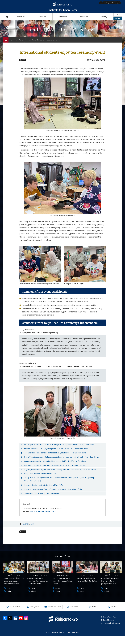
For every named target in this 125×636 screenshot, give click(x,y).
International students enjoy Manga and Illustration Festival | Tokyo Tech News (56, 448)
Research (63, 16)
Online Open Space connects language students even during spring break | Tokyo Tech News (61, 457)
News (21, 40)
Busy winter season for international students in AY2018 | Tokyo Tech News (54, 465)
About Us (21, 16)
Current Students (108, 620)
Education (42, 16)
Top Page (6, 16)
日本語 (118, 15)
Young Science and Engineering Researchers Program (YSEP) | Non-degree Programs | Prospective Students (59, 479)
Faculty (104, 16)
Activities (84, 16)
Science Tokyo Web (109, 617)
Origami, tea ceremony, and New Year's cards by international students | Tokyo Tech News (60, 469)
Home (12, 40)
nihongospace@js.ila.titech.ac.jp (43, 511)
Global (33, 524)
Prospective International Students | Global (41, 473)
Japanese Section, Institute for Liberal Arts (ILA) (43, 485)
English (117, 18)
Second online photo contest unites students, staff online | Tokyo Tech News (55, 453)
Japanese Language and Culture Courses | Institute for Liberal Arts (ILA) (53, 489)
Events (26, 524)
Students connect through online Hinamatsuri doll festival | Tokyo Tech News (55, 461)
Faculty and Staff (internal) (112, 623)
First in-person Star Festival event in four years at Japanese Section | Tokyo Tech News (59, 444)
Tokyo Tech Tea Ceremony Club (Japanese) (41, 493)
